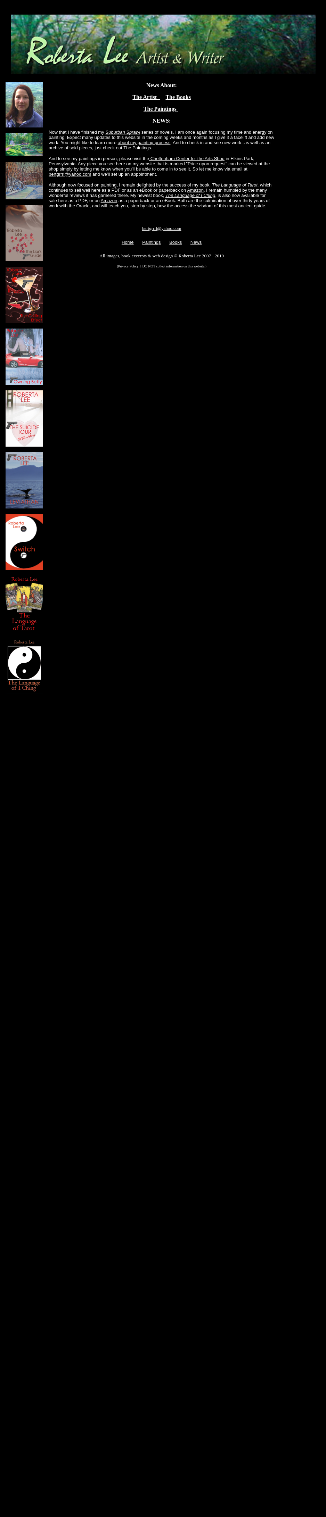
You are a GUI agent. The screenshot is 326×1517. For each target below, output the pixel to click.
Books (175, 242)
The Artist (146, 97)
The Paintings (161, 109)
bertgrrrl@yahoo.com (70, 174)
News (196, 242)
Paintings (151, 242)
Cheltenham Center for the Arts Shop (187, 158)
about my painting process (144, 142)
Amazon (195, 190)
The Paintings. (137, 147)
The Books (177, 97)
